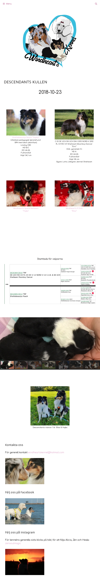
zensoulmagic (13, 543)
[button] (7, 365)
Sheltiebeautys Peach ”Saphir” (26, 137)
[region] (50, 343)
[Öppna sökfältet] (96, 4)
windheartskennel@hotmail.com (46, 452)
